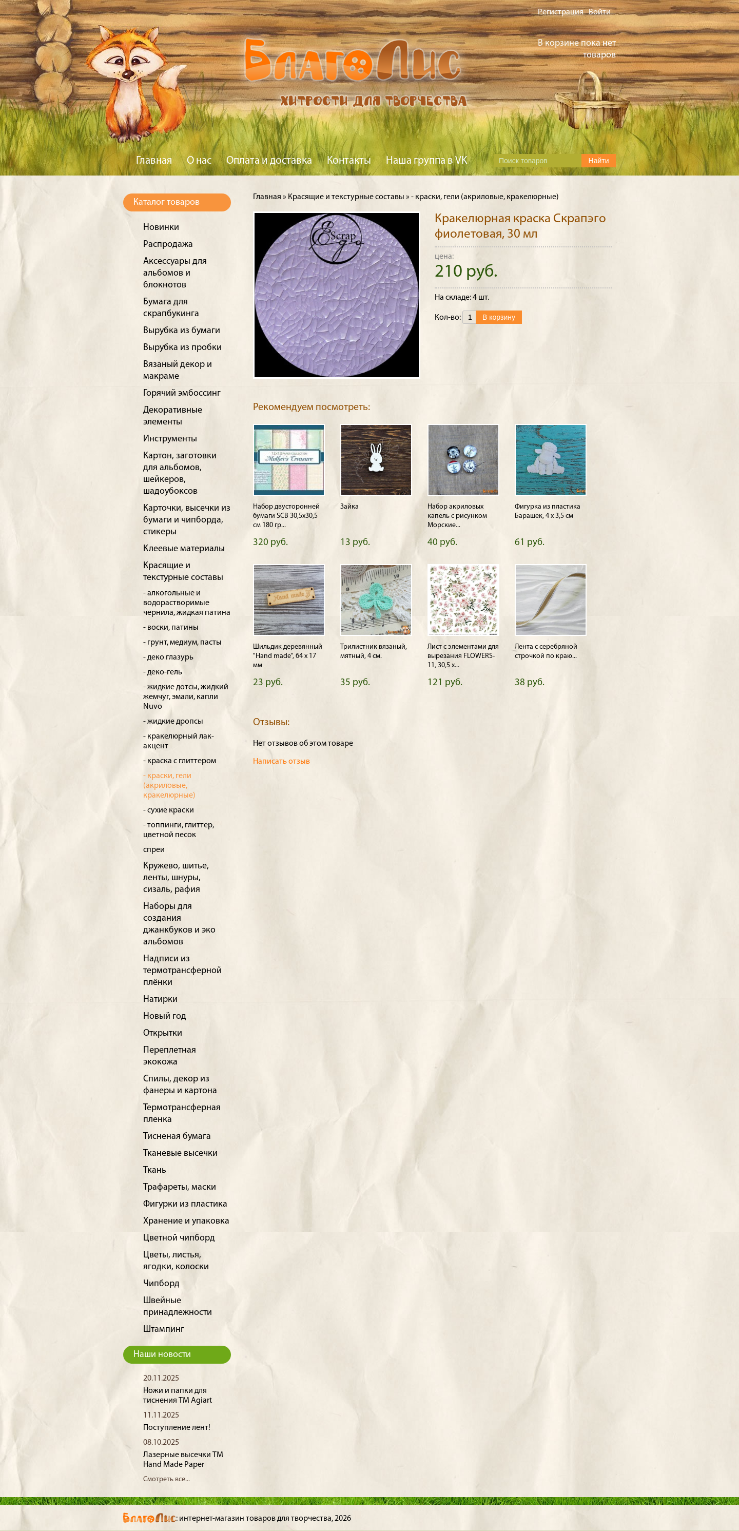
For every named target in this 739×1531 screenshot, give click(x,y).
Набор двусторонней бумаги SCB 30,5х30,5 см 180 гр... (286, 516)
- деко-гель (162, 672)
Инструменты (170, 439)
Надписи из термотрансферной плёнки (182, 970)
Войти (600, 12)
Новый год (164, 1016)
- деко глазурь (168, 657)
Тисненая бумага (177, 1136)
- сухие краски (168, 810)
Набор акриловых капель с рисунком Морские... (457, 516)
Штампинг (163, 1329)
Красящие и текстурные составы (346, 197)
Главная (154, 161)
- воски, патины (171, 628)
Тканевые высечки (180, 1153)
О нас (199, 161)
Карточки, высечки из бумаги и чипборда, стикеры (186, 520)
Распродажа (168, 244)
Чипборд (161, 1284)
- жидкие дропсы (173, 722)
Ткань (154, 1170)
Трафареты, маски (179, 1187)
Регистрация (561, 12)
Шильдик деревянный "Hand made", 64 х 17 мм (287, 656)
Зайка (349, 507)
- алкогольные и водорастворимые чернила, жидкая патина (186, 603)
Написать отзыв (281, 762)
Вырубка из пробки (182, 348)
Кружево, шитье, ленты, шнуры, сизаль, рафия (176, 878)
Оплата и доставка (269, 161)
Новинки (161, 227)
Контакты (349, 161)
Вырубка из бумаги (181, 331)
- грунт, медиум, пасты (182, 642)
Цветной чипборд (179, 1238)
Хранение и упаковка (186, 1221)
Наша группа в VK (426, 161)
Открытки (162, 1033)
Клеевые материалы (184, 549)
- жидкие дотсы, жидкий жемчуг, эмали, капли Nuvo (185, 697)
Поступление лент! (176, 1428)
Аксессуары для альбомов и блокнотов (175, 273)
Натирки (160, 999)
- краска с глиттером (179, 761)
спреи (154, 850)
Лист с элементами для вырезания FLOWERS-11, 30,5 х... (463, 656)
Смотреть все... (166, 1479)
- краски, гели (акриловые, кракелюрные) (169, 786)
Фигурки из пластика (185, 1204)
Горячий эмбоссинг (182, 393)
